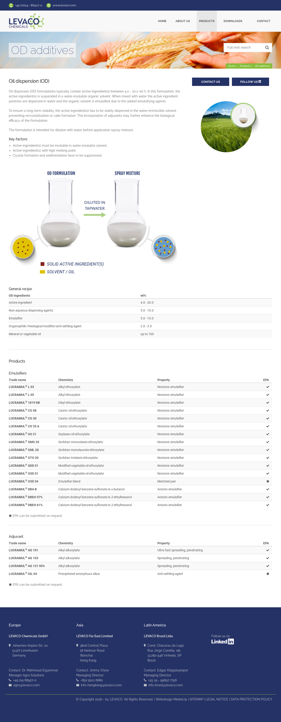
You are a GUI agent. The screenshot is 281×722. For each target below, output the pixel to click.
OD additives (262, 66)
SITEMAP (196, 699)
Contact (263, 21)
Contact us (210, 81)
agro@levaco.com (26, 685)
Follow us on (222, 639)
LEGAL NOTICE (217, 699)
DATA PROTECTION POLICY (251, 699)
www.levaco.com (64, 5)
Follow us (250, 81)
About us (188, 21)
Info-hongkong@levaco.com (101, 685)
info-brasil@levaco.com (165, 685)
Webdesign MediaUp (171, 699)
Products (212, 21)
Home (168, 21)
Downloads (238, 21)
